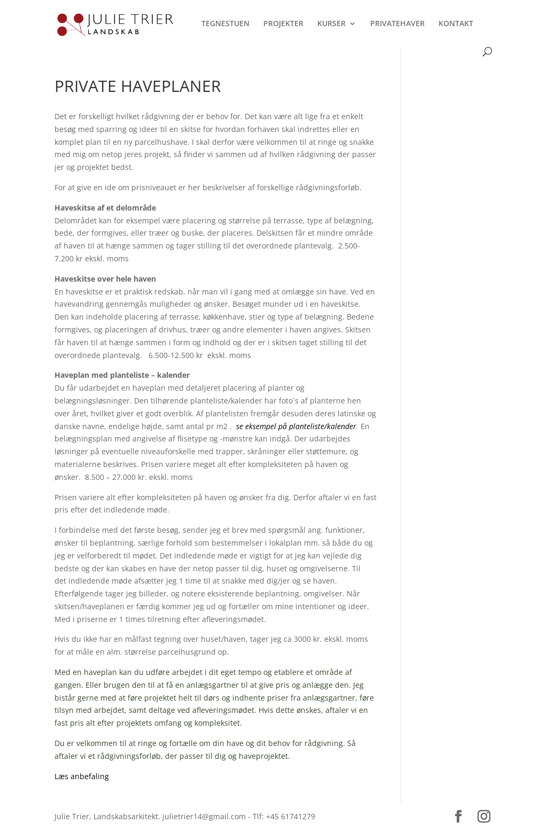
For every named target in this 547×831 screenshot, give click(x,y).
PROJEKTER (283, 24)
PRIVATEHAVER (397, 24)
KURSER (331, 24)
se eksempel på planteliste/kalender (296, 426)
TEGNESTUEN (225, 24)
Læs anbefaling (81, 776)
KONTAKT (456, 24)
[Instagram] (484, 817)
